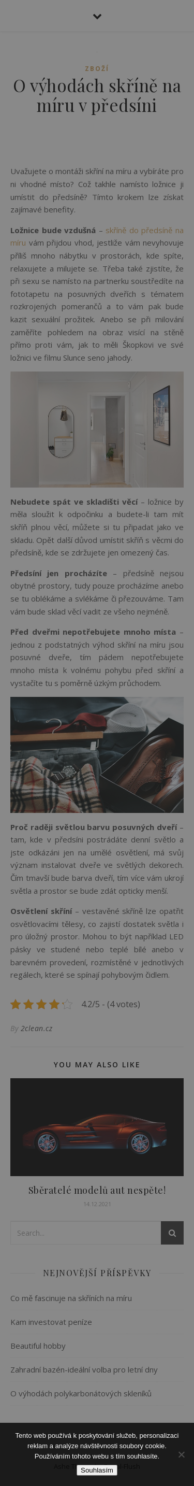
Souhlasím (97, 1470)
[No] (181, 1454)
